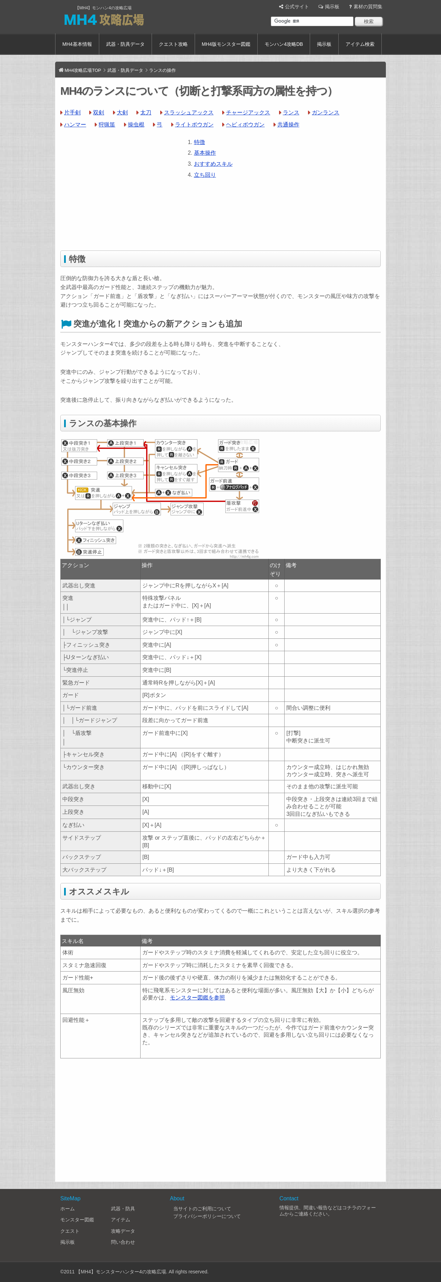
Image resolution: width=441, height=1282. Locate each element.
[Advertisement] (118, 186)
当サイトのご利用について (202, 1208)
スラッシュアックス (189, 112)
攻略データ (123, 1231)
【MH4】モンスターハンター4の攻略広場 (121, 1271)
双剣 (98, 112)
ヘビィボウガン (245, 124)
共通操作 (288, 124)
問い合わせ (123, 1242)
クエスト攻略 (173, 44)
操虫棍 (136, 124)
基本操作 (205, 153)
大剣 (122, 112)
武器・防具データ (125, 44)
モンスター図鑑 (77, 1219)
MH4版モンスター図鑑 (226, 44)
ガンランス (325, 112)
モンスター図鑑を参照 (197, 998)
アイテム (120, 1219)
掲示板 (332, 6)
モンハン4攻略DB (284, 44)
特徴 (199, 142)
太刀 (145, 112)
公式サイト (297, 6)
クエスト (70, 1231)
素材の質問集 (367, 6)
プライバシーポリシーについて (207, 1216)
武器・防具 (123, 1208)
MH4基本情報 (77, 44)
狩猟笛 (107, 124)
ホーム (67, 1208)
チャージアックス (248, 112)
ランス (291, 112)
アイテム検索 (360, 44)
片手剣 (72, 112)
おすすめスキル (213, 164)
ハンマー (75, 124)
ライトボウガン (194, 124)
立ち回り (205, 175)
